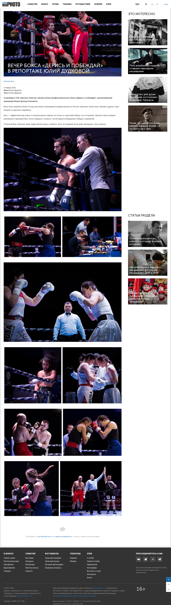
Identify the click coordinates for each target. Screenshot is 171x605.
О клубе (90, 558)
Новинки (73, 558)
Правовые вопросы (53, 568)
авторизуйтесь (44, 536)
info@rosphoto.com (24, 596)
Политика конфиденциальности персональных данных (74, 596)
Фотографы (92, 568)
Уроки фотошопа (52, 561)
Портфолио (8, 564)
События (32, 4)
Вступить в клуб (94, 571)
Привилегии (92, 564)
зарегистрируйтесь (63, 536)
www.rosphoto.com (151, 570)
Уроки (55, 4)
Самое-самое (9, 558)
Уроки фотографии (53, 558)
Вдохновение (9, 568)
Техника (67, 4)
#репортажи (9, 81)
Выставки (29, 558)
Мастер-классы (31, 568)
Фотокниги (91, 574)
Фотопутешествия (11, 561)
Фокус (44, 4)
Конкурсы (29, 561)
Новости (28, 571)
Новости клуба (93, 561)
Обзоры (73, 561)
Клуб (108, 4)
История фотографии (54, 564)
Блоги (89, 578)
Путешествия (82, 4)
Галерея (98, 4)
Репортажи (30, 564)
